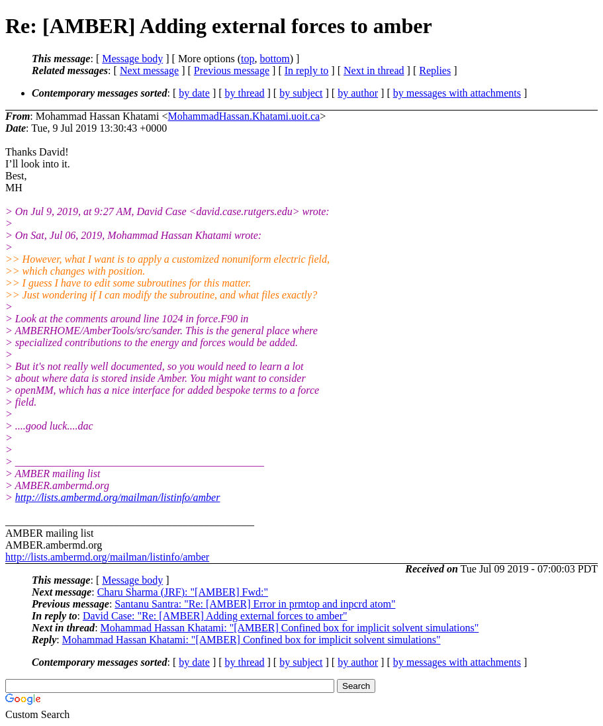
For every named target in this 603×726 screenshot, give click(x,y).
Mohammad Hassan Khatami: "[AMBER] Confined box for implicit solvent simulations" (290, 627)
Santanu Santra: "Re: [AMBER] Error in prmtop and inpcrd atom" (255, 604)
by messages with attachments (457, 93)
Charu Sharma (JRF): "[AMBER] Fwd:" (182, 592)
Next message (149, 70)
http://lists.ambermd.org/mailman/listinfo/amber (117, 497)
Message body (132, 58)
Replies (435, 70)
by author (358, 93)
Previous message (231, 70)
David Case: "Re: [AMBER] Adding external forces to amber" (215, 615)
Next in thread (374, 70)
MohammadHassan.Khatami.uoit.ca (243, 116)
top (247, 58)
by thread (245, 93)
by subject (300, 93)
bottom (274, 58)
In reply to (307, 70)
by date (194, 93)
